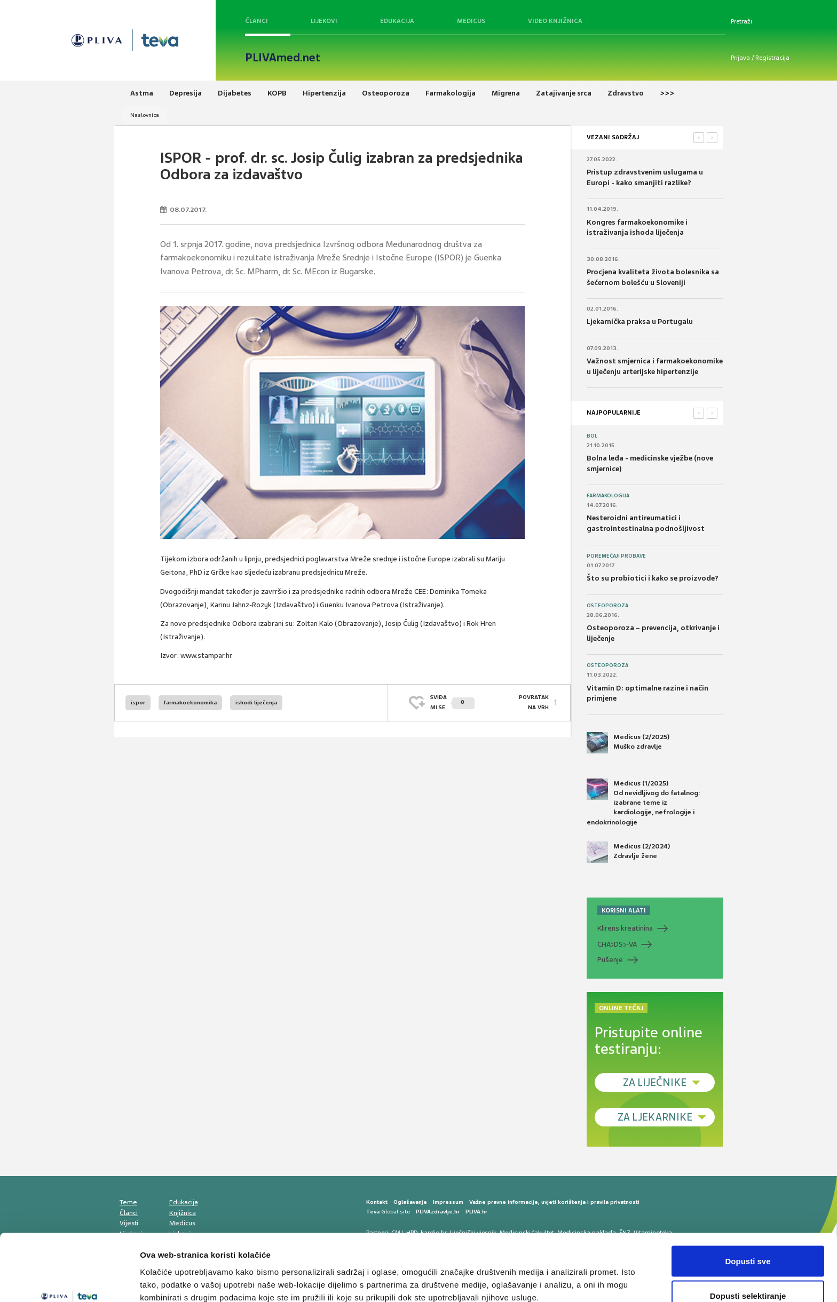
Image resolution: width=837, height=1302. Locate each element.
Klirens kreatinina (625, 928)
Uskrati (748, 1273)
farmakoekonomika (190, 702)
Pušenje (610, 959)
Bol (592, 436)
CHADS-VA (617, 944)
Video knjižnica (555, 21)
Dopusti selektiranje (748, 1238)
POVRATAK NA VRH (534, 702)
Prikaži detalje (553, 1274)
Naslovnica (144, 115)
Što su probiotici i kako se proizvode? (652, 578)
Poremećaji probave (616, 556)
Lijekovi (324, 21)
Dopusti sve (747, 1203)
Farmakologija (608, 496)
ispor (138, 702)
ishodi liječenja (256, 702)
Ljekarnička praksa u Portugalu (640, 321)
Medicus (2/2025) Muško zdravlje (628, 742)
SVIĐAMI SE (452, 702)
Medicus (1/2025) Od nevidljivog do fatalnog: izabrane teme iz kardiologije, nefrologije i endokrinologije (643, 803)
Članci (256, 21)
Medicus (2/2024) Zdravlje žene (628, 852)
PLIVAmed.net (282, 58)
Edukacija (397, 21)
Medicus (471, 21)
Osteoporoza (607, 605)
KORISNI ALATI (624, 910)
